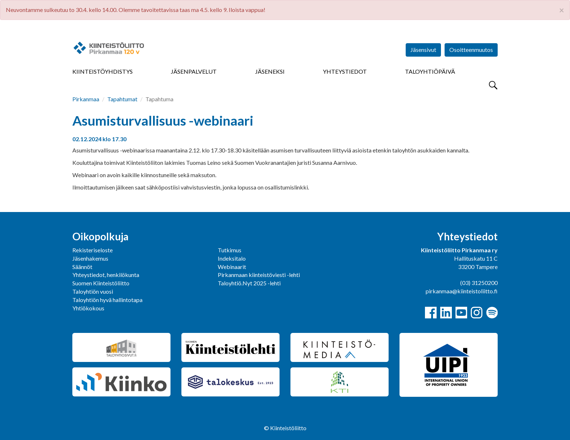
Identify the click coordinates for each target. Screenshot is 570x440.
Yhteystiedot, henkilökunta (105, 274)
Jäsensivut (423, 49)
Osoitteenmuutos (471, 49)
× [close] (561, 10)
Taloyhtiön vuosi (92, 291)
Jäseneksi (270, 71)
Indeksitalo (232, 258)
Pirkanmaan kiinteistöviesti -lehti (259, 274)
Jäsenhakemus (90, 258)
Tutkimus (229, 250)
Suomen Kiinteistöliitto (100, 283)
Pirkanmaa (85, 98)
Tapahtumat (122, 98)
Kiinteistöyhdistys (102, 71)
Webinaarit (232, 266)
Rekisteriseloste (92, 250)
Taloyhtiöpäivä (430, 71)
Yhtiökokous (88, 308)
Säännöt (82, 266)
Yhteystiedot (345, 71)
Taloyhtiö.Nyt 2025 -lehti (250, 283)
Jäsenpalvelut (194, 71)
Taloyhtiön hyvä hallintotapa (107, 299)
